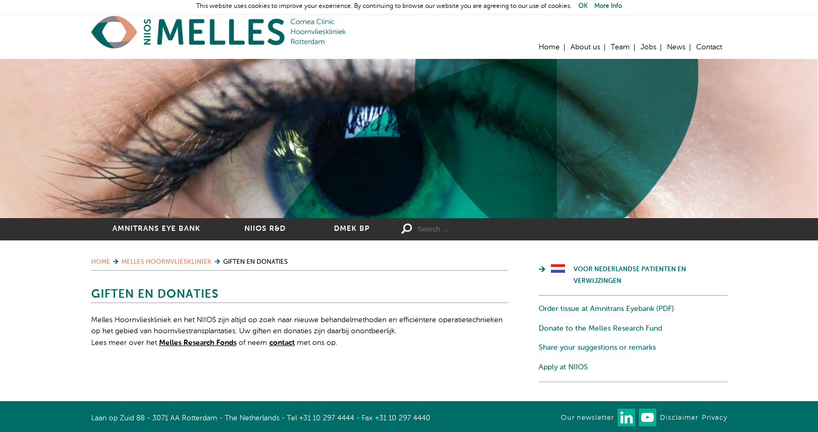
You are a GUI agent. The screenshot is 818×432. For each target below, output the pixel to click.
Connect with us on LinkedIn (626, 417)
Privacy (714, 417)
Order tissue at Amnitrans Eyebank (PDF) (606, 309)
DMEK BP (352, 228)
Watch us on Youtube (647, 417)
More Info (608, 6)
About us (585, 47)
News (676, 47)
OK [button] (582, 6)
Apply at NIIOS (563, 367)
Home (218, 32)
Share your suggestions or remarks (597, 347)
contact (282, 343)
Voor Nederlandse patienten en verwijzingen (630, 275)
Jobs (648, 47)
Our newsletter (587, 417)
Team (620, 47)
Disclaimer (679, 417)
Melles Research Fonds (197, 343)
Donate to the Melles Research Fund (600, 328)
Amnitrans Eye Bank (156, 228)
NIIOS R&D (265, 228)
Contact (709, 47)
